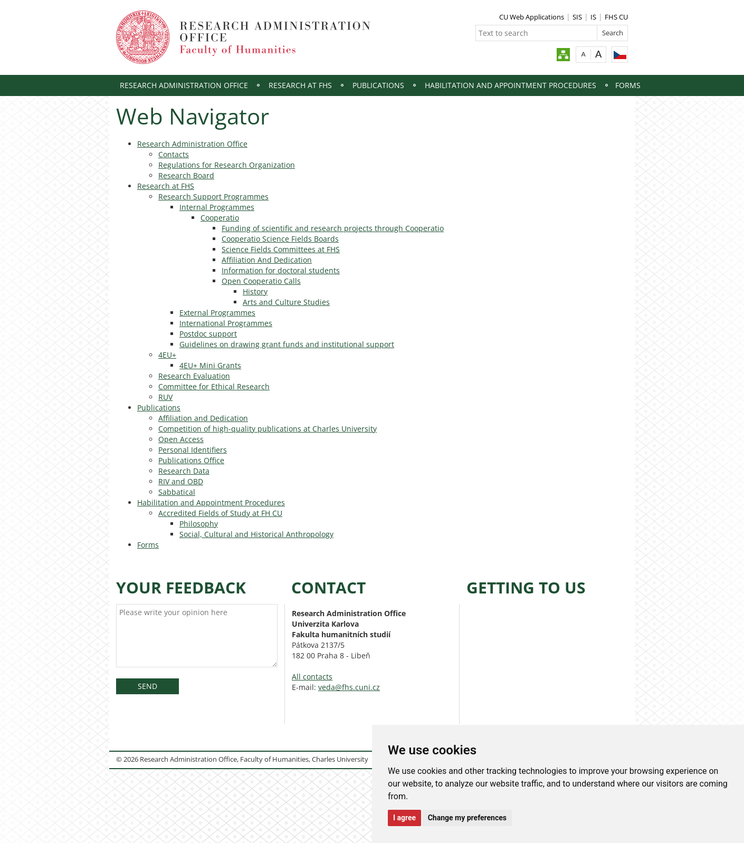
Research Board (186, 175)
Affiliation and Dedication (203, 418)
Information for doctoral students (281, 270)
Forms (628, 85)
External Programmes (217, 313)
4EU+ (167, 355)
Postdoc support (208, 334)
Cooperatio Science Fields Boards (280, 239)
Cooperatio (220, 218)
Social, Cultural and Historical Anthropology (256, 534)
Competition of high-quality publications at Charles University (267, 429)
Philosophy (198, 524)
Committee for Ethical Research (214, 386)
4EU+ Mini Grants (210, 365)
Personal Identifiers (192, 450)
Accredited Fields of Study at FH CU (220, 513)
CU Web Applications (531, 17)
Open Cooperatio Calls (261, 281)
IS (593, 17)
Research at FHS (300, 85)
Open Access (181, 439)
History (255, 291)
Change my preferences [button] (467, 817)
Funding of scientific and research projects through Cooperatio (333, 228)
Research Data (183, 471)
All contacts (312, 677)
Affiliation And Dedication (267, 260)
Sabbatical (176, 492)
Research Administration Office (184, 85)
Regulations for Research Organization (226, 165)
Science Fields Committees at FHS (281, 249)
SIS (577, 17)
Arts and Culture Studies (286, 302)
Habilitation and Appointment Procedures (510, 85)
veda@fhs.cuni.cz (349, 687)
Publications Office (191, 460)
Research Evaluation (194, 376)
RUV (165, 397)
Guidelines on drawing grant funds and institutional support (286, 344)
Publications (378, 85)
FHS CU (616, 17)
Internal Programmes (216, 207)
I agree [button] (404, 817)
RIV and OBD (180, 481)
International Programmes (225, 323)
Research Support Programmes (213, 196)
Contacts (173, 154)
